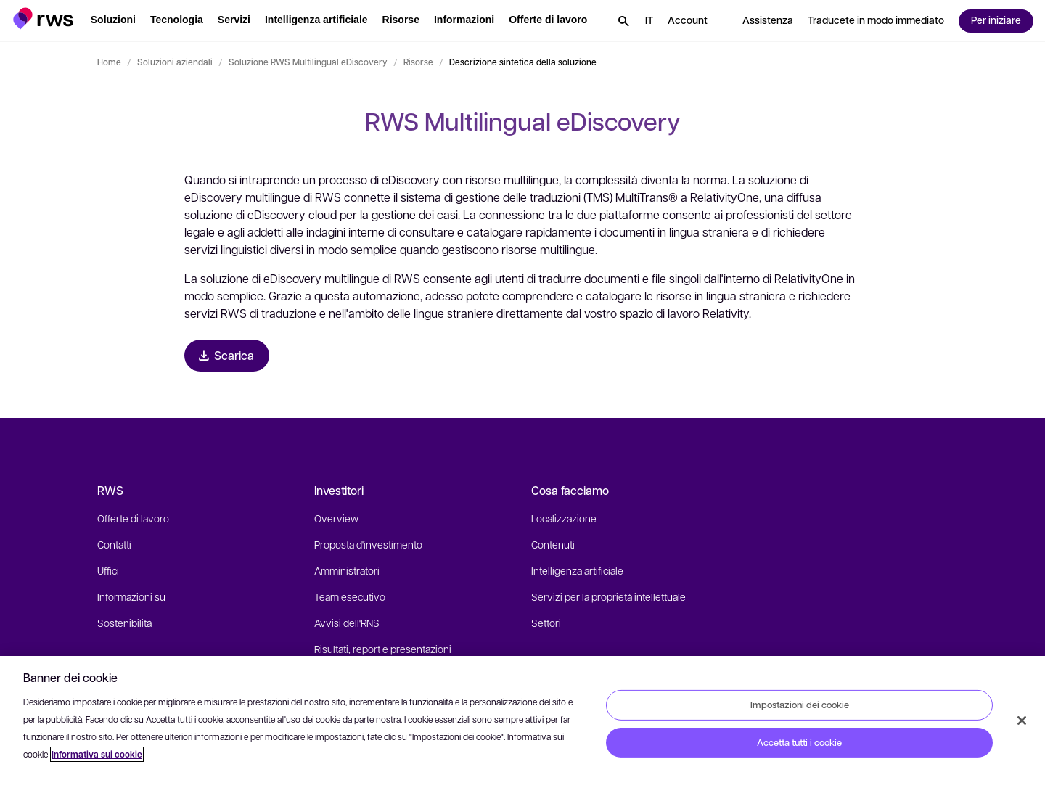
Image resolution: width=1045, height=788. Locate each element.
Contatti (114, 544)
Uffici (108, 570)
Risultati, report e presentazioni (382, 648)
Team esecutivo (349, 596)
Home (109, 61)
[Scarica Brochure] (226, 356)
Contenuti (553, 544)
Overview (336, 518)
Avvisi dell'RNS (347, 622)
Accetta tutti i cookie (799, 742)
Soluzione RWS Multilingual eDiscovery (308, 61)
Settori (546, 622)
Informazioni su (131, 596)
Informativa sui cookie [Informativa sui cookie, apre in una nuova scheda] (97, 754)
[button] (43, 18)
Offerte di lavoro (133, 518)
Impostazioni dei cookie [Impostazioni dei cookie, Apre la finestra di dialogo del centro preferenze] (799, 704)
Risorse (418, 61)
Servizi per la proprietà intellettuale (608, 596)
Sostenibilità (124, 622)
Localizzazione (564, 518)
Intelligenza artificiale (577, 570)
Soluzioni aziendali (175, 61)
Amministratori (347, 570)
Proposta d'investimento (368, 544)
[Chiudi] (1022, 720)
